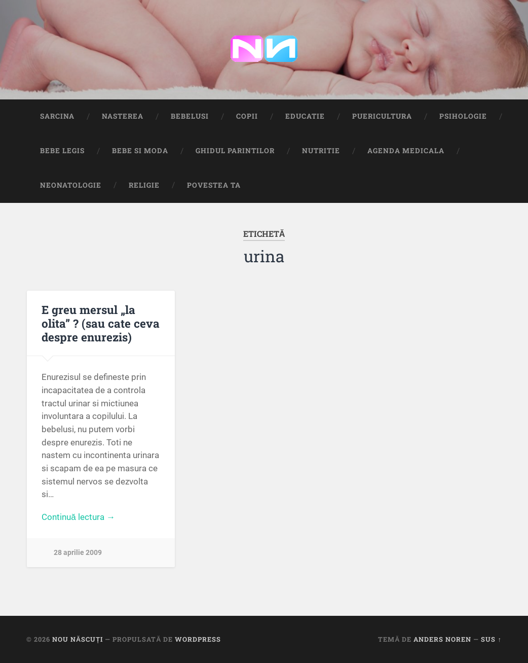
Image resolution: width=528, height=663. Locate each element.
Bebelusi (190, 116)
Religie (144, 185)
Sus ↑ (491, 639)
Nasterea (122, 116)
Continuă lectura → (78, 517)
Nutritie (321, 150)
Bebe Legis (62, 150)
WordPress (198, 639)
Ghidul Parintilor (235, 150)
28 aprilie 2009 (78, 552)
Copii (247, 116)
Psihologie (463, 116)
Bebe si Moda (140, 150)
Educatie (305, 116)
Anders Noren (442, 639)
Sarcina (57, 116)
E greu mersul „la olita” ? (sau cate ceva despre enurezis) (101, 323)
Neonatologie (70, 185)
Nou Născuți (77, 639)
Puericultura (382, 116)
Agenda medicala (405, 150)
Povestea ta (214, 185)
